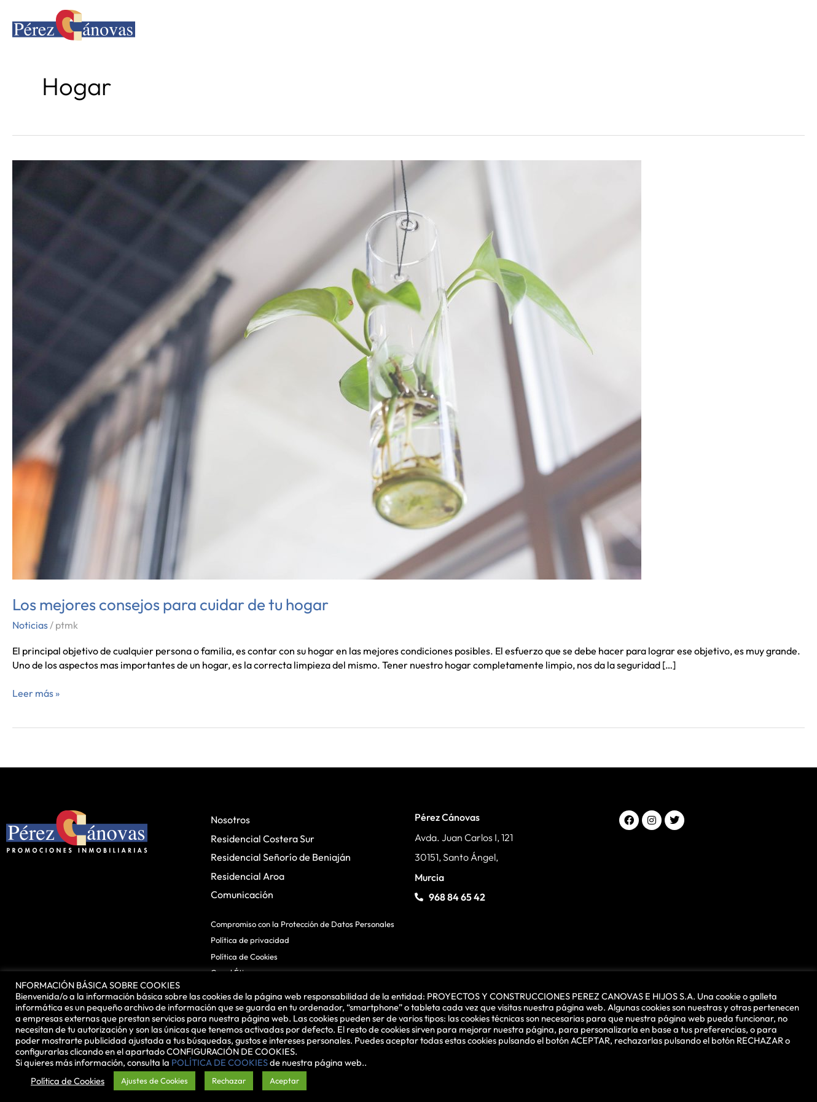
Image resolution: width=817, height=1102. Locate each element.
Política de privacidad (250, 940)
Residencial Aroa (247, 876)
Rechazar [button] (229, 1080)
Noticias (30, 625)
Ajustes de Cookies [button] (154, 1080)
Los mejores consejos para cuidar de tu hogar (170, 604)
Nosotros (230, 819)
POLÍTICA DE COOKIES (219, 1062)
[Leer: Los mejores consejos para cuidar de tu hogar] (326, 368)
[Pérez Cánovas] (73, 27)
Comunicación (242, 894)
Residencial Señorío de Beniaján (281, 857)
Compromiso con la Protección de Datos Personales (302, 924)
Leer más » (36, 692)
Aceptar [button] (284, 1080)
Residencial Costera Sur (263, 838)
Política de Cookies (244, 956)
